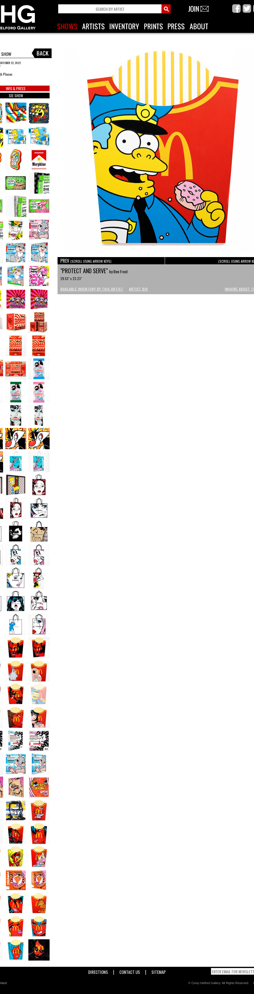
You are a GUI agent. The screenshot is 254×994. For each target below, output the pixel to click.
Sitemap (158, 971)
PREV (85, 260)
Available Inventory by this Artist (91, 289)
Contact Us (129, 971)
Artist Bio (138, 289)
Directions (98, 971)
